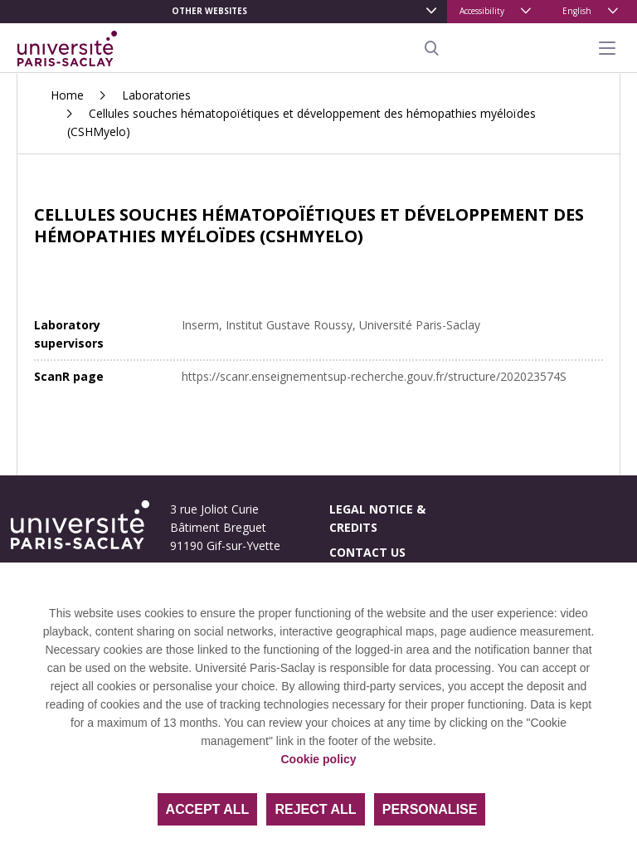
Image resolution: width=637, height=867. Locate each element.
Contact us (367, 552)
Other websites (209, 11)
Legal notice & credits (377, 518)
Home (67, 95)
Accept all (208, 809)
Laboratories (156, 95)
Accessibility (482, 11)
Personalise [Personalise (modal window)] (430, 809)
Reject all (315, 809)
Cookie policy (318, 759)
